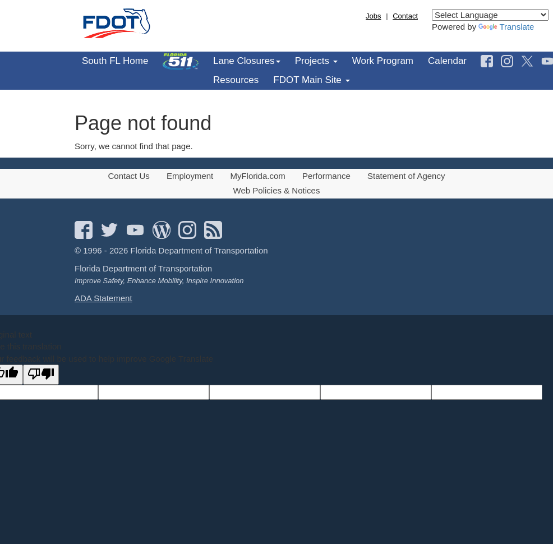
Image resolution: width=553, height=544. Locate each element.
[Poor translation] (41, 374)
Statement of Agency (406, 176)
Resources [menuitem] (236, 80)
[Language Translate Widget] (490, 15)
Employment (190, 176)
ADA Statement (103, 298)
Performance (326, 176)
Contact (405, 16)
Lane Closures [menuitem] (246, 61)
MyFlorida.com (257, 176)
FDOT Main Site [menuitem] (311, 80)
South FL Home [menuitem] (115, 61)
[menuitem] (180, 62)
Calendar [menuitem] (447, 61)
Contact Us (129, 176)
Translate (506, 26)
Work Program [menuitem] (382, 61)
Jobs (373, 16)
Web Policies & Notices (276, 190)
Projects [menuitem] (316, 61)
